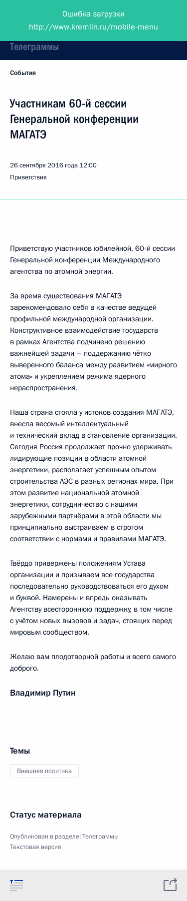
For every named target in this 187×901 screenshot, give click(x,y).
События (23, 72)
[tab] (16, 885)
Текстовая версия (35, 847)
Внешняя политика (44, 771)
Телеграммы (34, 46)
